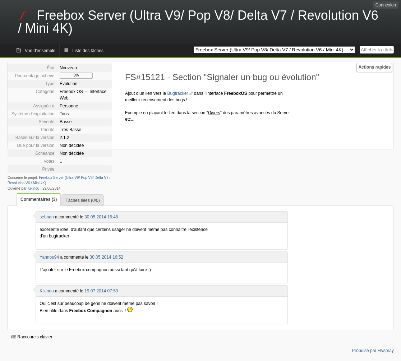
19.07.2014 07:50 (101, 290)
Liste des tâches (87, 50)
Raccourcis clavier (31, 336)
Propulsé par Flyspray (373, 350)
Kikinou (34, 188)
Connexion (385, 5)
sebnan (47, 216)
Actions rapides (374, 67)
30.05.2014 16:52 (106, 257)
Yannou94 (49, 257)
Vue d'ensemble (40, 50)
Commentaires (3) (38, 199)
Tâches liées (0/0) (82, 200)
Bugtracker (177, 93)
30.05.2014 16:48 (101, 216)
